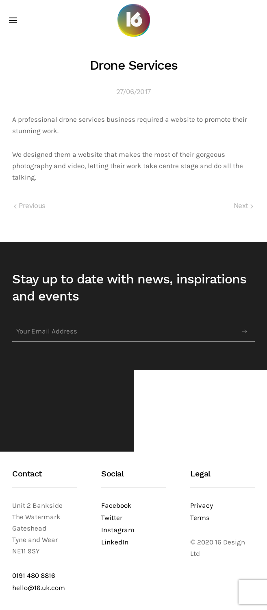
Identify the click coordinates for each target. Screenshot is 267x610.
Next (243, 206)
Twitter (111, 518)
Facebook (116, 505)
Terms (200, 518)
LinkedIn (114, 542)
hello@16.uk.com (38, 588)
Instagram (118, 530)
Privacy (201, 505)
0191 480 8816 (33, 575)
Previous (30, 206)
